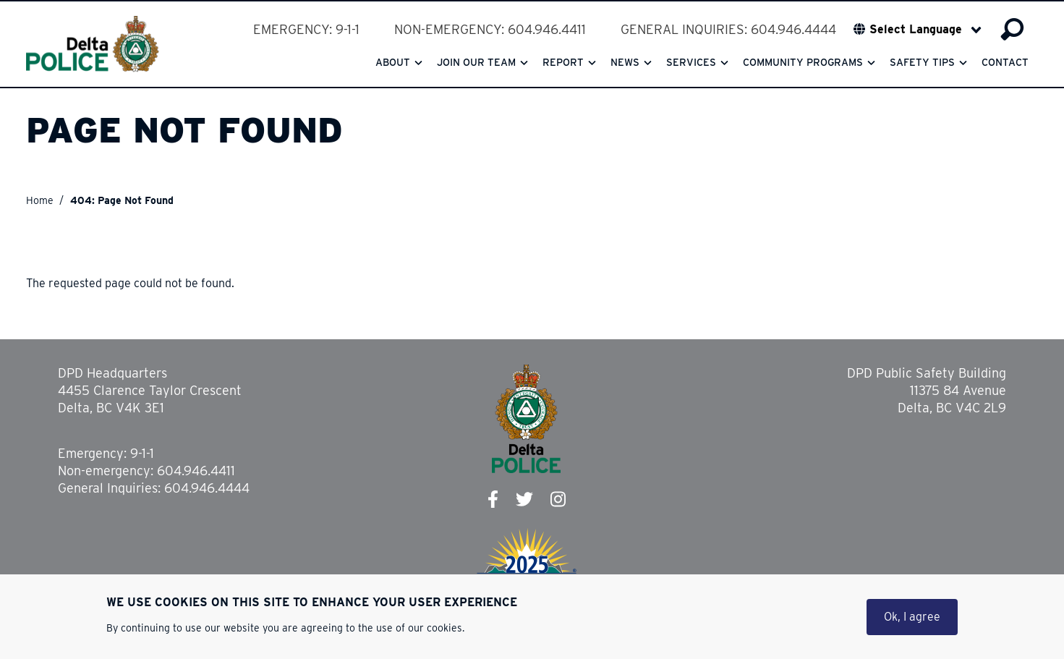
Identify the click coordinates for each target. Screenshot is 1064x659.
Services (691, 62)
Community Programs (803, 62)
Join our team (476, 62)
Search (1012, 29)
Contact (1005, 62)
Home (40, 200)
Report (563, 62)
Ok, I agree (912, 619)
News (624, 62)
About (392, 62)
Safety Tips (922, 62)
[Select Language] (925, 29)
